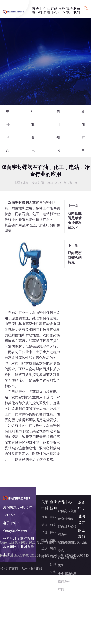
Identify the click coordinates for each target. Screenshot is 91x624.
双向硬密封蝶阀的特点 (75, 257)
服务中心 (61, 9)
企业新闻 (46, 9)
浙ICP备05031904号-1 (30, 556)
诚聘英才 (69, 9)
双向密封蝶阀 (42, 313)
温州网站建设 (32, 569)
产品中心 (54, 9)
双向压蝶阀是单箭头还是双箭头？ (75, 220)
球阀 (61, 589)
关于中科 (39, 9)
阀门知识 (58, 131)
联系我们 (76, 9)
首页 (33, 9)
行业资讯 (33, 131)
